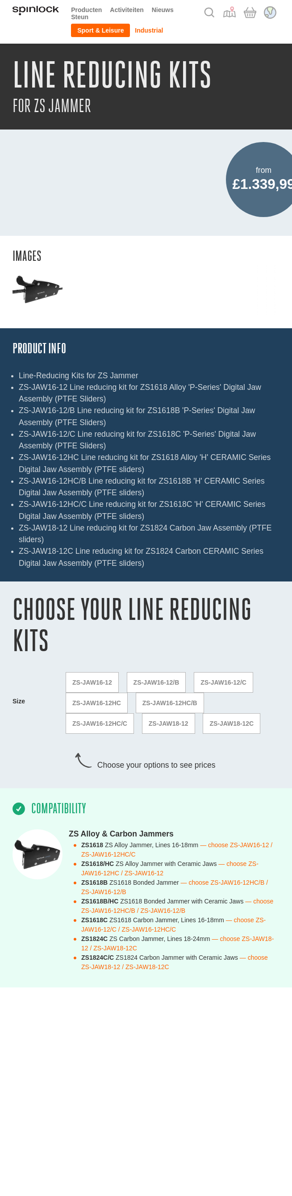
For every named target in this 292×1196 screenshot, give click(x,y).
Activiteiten (126, 9)
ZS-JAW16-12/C (223, 682)
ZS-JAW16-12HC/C (99, 723)
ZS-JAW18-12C (231, 723)
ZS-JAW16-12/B (156, 682)
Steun (79, 17)
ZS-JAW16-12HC (96, 703)
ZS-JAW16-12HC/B (169, 703)
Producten (86, 9)
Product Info (39, 348)
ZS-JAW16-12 (92, 682)
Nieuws (163, 9)
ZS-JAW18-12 (168, 723)
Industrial (149, 30)
